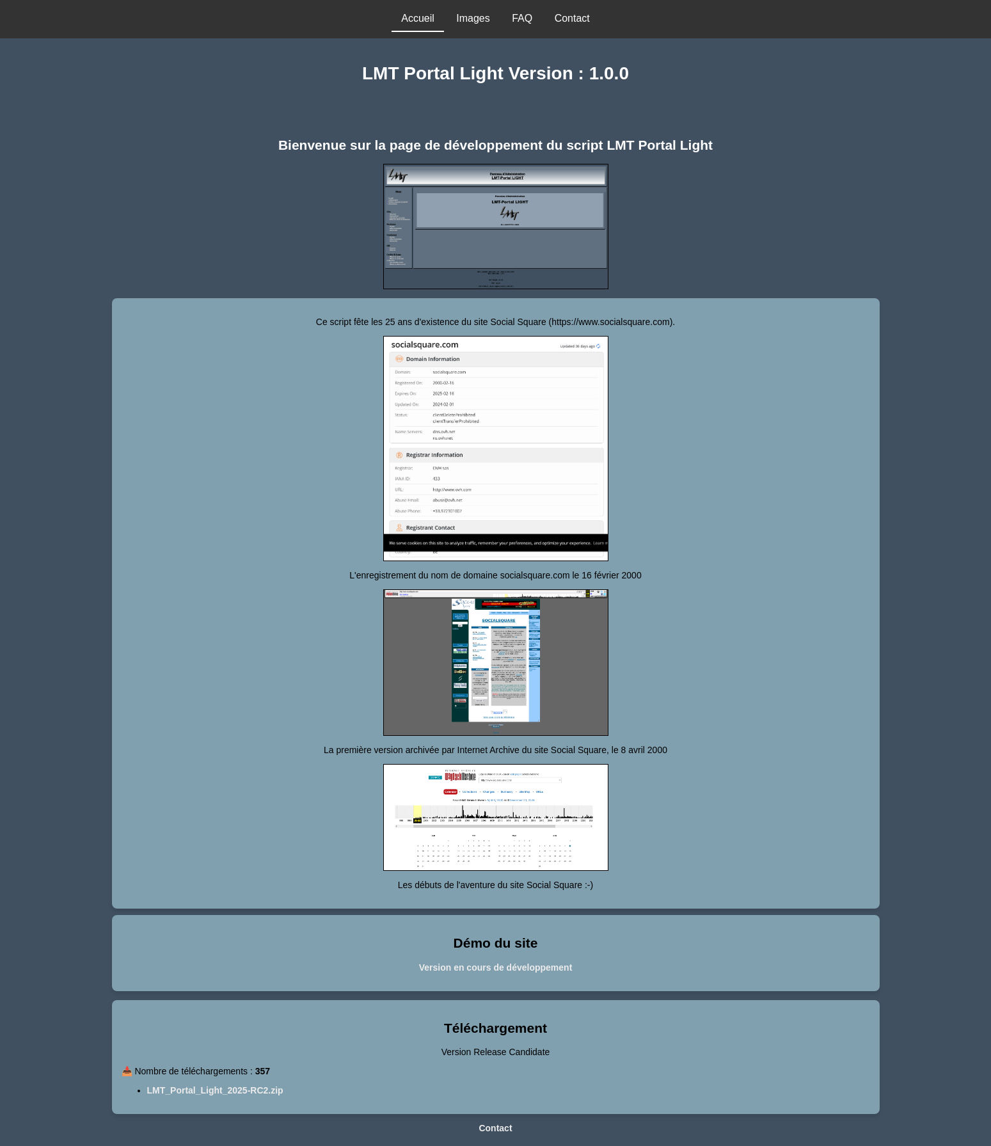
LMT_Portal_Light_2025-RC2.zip (215, 1090)
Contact (495, 1128)
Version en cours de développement (496, 967)
